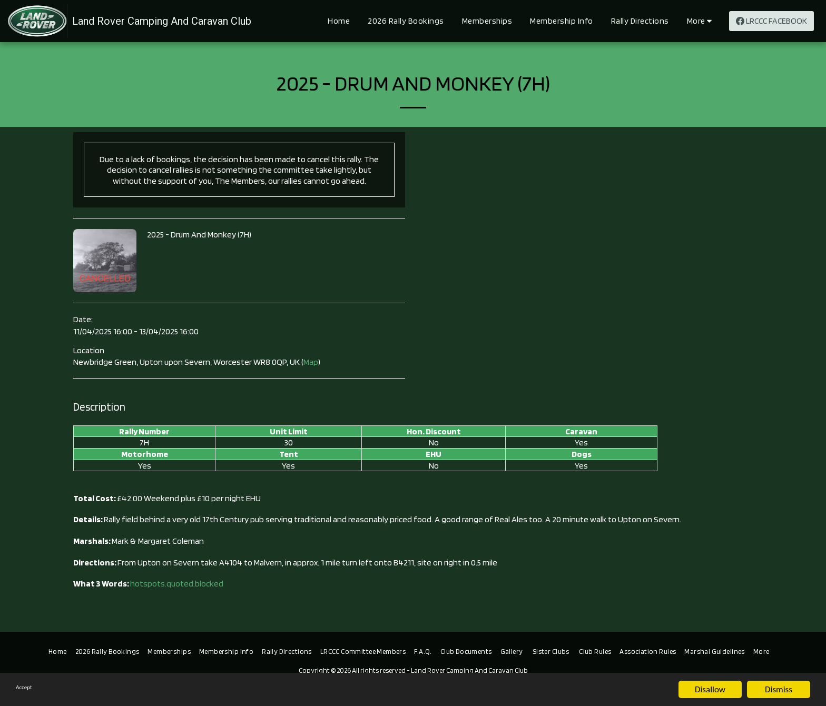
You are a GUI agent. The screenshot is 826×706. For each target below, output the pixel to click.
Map (310, 361)
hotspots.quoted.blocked (176, 583)
